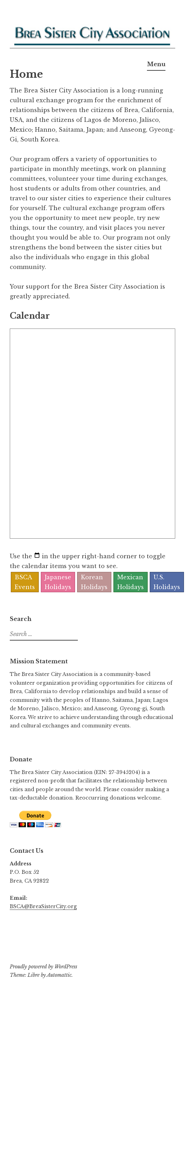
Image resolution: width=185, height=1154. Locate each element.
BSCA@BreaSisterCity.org (43, 906)
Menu (156, 64)
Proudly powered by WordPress (43, 966)
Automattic (59, 975)
